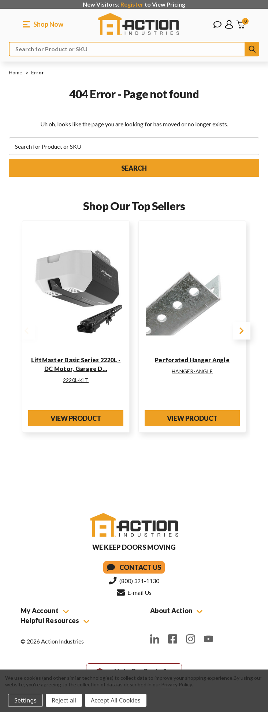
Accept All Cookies (116, 700)
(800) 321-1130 (134, 580)
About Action (176, 611)
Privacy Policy (176, 684)
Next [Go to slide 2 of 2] (241, 331)
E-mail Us (134, 592)
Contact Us (134, 567)
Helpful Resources (55, 620)
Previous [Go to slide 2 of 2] (26, 331)
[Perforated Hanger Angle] (192, 289)
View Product (76, 418)
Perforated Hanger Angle (192, 359)
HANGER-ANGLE (192, 371)
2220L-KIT (76, 380)
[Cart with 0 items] (240, 24)
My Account (45, 611)
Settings (25, 700)
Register (132, 4)
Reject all (64, 700)
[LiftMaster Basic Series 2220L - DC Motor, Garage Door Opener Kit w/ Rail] (75, 289)
